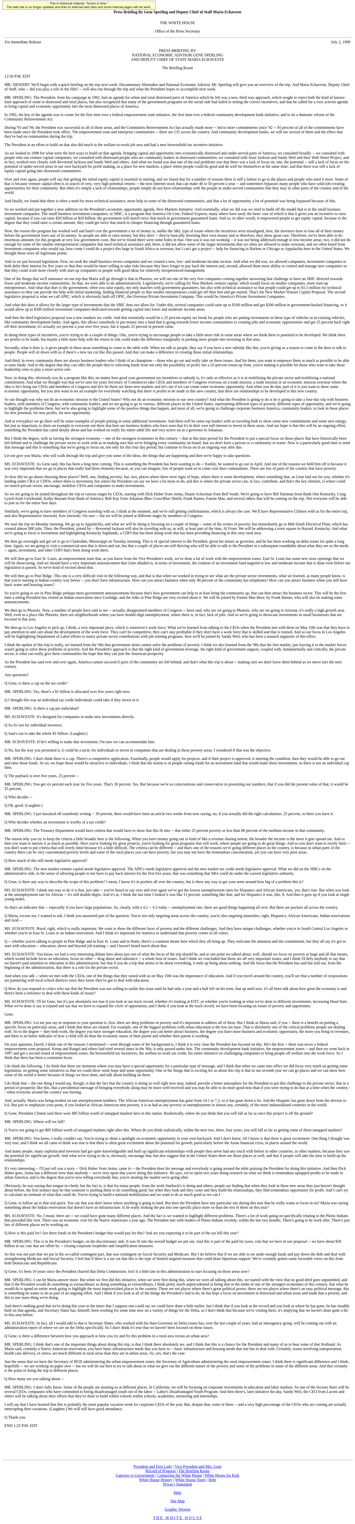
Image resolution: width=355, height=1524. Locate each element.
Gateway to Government (135, 1475)
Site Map (177, 1501)
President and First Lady (152, 1466)
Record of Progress (161, 1471)
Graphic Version (177, 1509)
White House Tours (190, 1480)
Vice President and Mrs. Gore (198, 1466)
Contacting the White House (179, 1475)
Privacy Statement (177, 1484)
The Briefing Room (193, 1471)
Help (212, 1480)
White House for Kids (222, 1475)
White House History (155, 1480)
